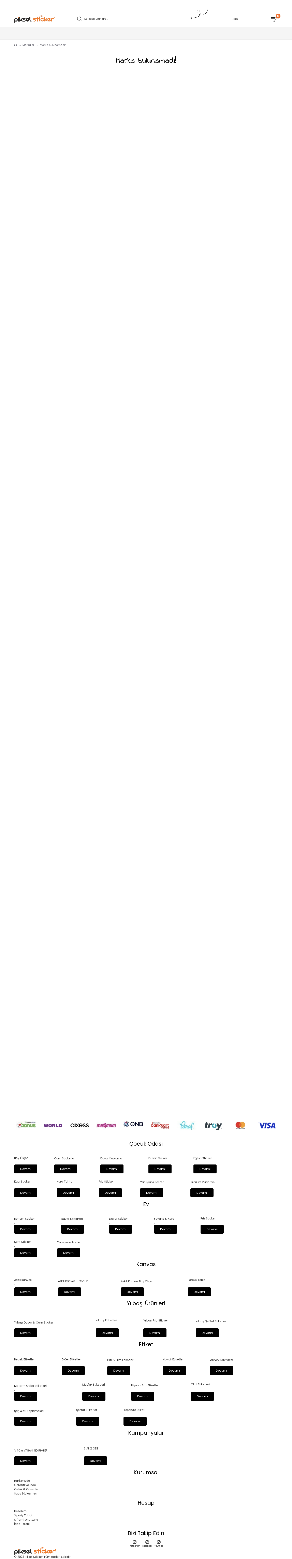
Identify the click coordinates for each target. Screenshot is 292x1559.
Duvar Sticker (157, 1153)
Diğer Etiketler (71, 1357)
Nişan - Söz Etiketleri (145, 1384)
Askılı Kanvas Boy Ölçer (137, 1278)
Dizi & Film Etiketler (120, 1358)
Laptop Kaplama (221, 1358)
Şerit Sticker (22, 1238)
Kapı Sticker (22, 1177)
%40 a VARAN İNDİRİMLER (30, 1450)
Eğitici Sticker (202, 1153)
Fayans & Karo (164, 1215)
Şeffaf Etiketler (86, 1409)
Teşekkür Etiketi (134, 1409)
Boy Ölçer (21, 1153)
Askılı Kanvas (23, 1277)
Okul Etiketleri (200, 1383)
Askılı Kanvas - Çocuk (73, 1278)
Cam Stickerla (64, 1153)
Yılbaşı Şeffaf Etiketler (211, 1319)
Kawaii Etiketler (173, 1357)
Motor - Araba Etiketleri (30, 1384)
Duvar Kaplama (111, 1153)
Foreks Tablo (196, 1277)
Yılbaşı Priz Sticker (155, 1318)
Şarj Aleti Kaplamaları (29, 1410)
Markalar (28, 45)
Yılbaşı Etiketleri (106, 1318)
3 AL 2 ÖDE (91, 1448)
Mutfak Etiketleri (93, 1383)
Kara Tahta (64, 1177)
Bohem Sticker (24, 1215)
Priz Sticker (106, 1177)
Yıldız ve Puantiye (202, 1177)
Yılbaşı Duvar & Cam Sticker (33, 1320)
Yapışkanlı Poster (152, 1177)
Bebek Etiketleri (24, 1357)
